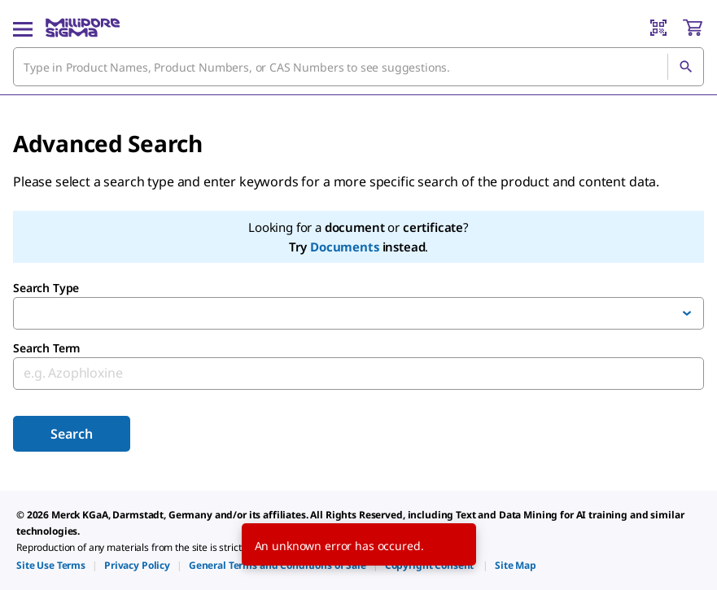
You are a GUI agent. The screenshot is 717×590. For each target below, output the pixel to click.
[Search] (685, 67)
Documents (344, 246)
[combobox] (358, 66)
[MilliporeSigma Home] (83, 27)
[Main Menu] (23, 27)
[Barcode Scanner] (658, 27)
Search (71, 434)
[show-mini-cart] (692, 27)
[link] (50, 565)
